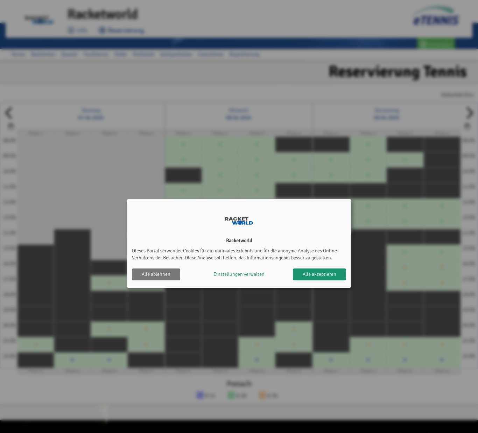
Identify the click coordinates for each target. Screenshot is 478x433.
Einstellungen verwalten (239, 274)
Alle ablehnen (156, 274)
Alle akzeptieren (319, 274)
